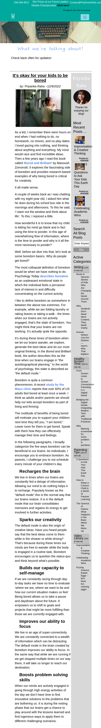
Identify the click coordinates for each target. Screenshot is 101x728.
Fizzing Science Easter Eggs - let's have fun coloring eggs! (82, 578)
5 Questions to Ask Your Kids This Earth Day (81, 175)
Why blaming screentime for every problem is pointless (84, 435)
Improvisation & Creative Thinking (83, 150)
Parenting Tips (80, 452)
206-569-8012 (21, 2)
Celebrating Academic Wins (82, 211)
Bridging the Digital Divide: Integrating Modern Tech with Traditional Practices (84, 410)
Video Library (81, 538)
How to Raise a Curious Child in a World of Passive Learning (83, 489)
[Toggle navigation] (85, 17)
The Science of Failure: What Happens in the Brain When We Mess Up (83, 517)
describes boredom (54, 276)
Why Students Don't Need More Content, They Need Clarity (83, 317)
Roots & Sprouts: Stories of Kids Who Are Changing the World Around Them (83, 288)
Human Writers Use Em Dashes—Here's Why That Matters (82, 343)
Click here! (63, 5)
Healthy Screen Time (81, 362)
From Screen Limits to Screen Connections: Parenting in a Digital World (85, 383)
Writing (81, 268)
